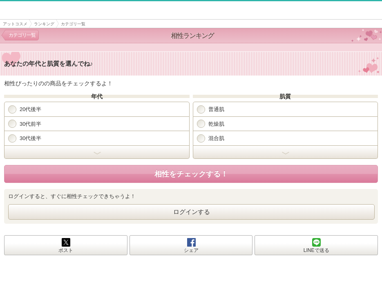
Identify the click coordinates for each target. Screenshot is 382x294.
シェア (191, 250)
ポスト (65, 250)
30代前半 (24, 124)
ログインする (191, 211)
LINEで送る (316, 250)
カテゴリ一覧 (22, 35)
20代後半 (24, 109)
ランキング (44, 24)
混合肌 (210, 138)
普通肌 (210, 109)
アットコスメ (15, 24)
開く (97, 152)
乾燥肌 (210, 124)
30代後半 (24, 138)
